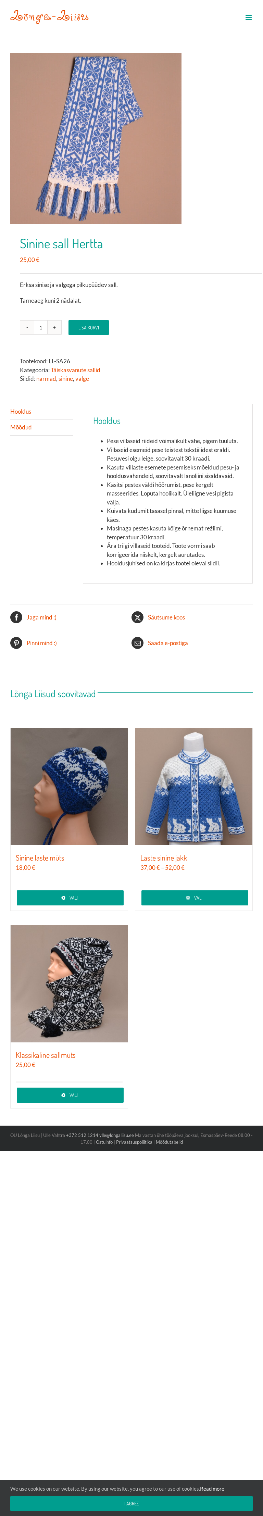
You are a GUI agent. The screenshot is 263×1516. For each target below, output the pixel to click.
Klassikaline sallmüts (46, 1055)
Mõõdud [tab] (21, 427)
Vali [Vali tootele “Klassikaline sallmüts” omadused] (74, 1095)
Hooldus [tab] (20, 411)
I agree (131, 1503)
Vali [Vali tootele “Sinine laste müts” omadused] (74, 898)
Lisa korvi (88, 327)
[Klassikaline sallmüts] (69, 983)
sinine (66, 378)
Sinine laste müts (40, 857)
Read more (212, 1489)
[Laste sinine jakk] (193, 786)
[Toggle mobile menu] (249, 17)
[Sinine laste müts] (69, 786)
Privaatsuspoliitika (134, 1142)
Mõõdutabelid (169, 1142)
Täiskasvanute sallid (75, 370)
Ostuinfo (104, 1142)
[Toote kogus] (41, 327)
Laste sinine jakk (163, 857)
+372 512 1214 (82, 1135)
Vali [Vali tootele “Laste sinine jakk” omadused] (198, 898)
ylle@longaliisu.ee (116, 1135)
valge (82, 378)
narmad (46, 378)
